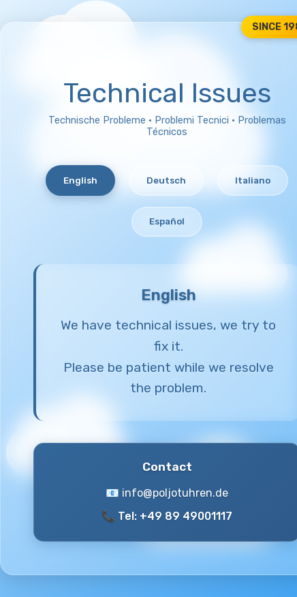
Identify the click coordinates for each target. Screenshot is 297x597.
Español (167, 221)
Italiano (252, 180)
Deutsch (166, 180)
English (80, 180)
